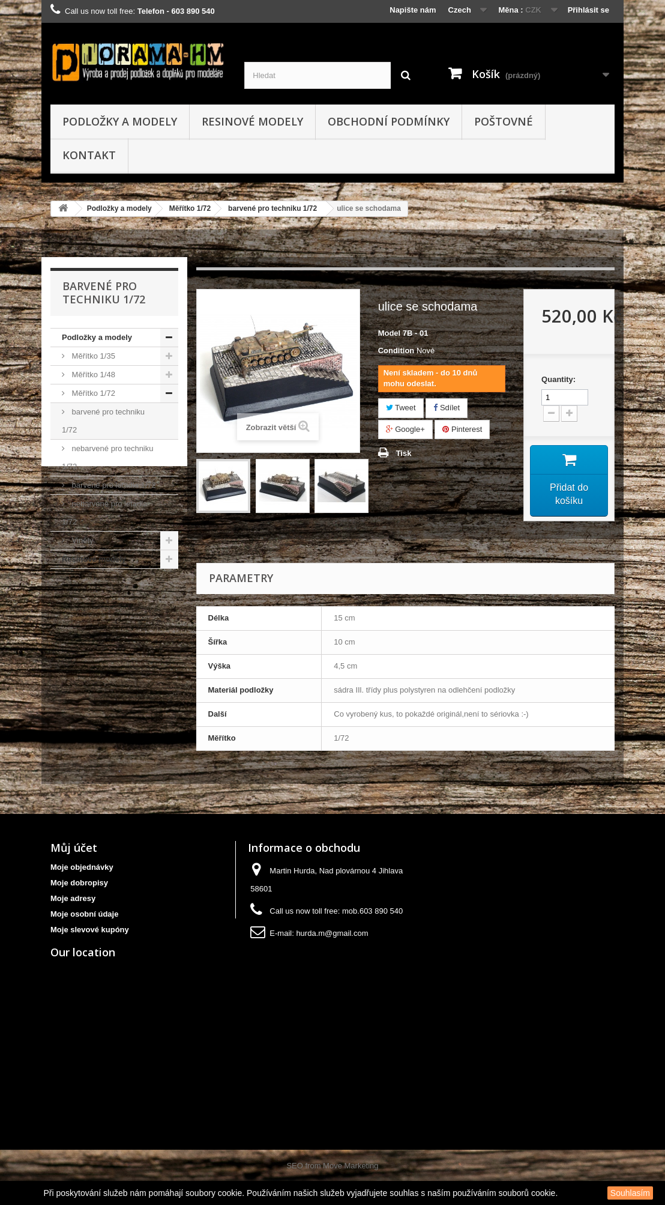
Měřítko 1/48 (92, 374)
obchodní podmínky (389, 121)
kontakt (89, 155)
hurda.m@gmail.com (332, 933)
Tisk (404, 453)
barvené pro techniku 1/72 (272, 208)
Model (389, 333)
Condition (396, 350)
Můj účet (73, 847)
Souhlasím (630, 1193)
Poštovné (503, 121)
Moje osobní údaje (84, 913)
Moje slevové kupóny (89, 929)
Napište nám (413, 9)
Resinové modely (252, 121)
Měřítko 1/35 (92, 355)
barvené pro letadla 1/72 (113, 485)
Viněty (82, 540)
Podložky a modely (119, 121)
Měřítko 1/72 (190, 208)
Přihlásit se (588, 9)
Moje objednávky (81, 867)
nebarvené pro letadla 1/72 (104, 512)
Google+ (405, 429)
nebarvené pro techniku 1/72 (107, 457)
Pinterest (462, 429)
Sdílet (446, 407)
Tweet (401, 407)
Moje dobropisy (79, 882)
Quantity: (558, 379)
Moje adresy (72, 898)
